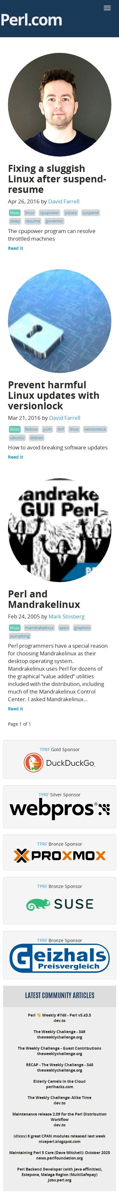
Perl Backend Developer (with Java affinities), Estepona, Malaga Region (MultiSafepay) (59, 1171)
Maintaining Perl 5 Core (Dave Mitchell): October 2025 (59, 1152)
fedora (31, 429)
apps (64, 628)
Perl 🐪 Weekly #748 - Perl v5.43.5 (59, 1015)
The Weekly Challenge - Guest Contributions (59, 1048)
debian (36, 437)
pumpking (20, 636)
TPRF (45, 749)
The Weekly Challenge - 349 (59, 1031)
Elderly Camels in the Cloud (59, 1081)
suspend (91, 212)
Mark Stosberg (66, 616)
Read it (15, 248)
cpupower (49, 212)
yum (47, 429)
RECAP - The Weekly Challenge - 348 (59, 1065)
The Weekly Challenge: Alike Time (59, 1097)
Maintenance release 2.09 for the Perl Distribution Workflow (59, 1116)
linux (14, 212)
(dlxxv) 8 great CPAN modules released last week (59, 1136)
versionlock (95, 429)
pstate (71, 212)
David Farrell (63, 201)
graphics (82, 628)
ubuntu (17, 437)
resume (33, 221)
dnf (60, 429)
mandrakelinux (39, 628)
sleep (15, 221)
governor (54, 221)
